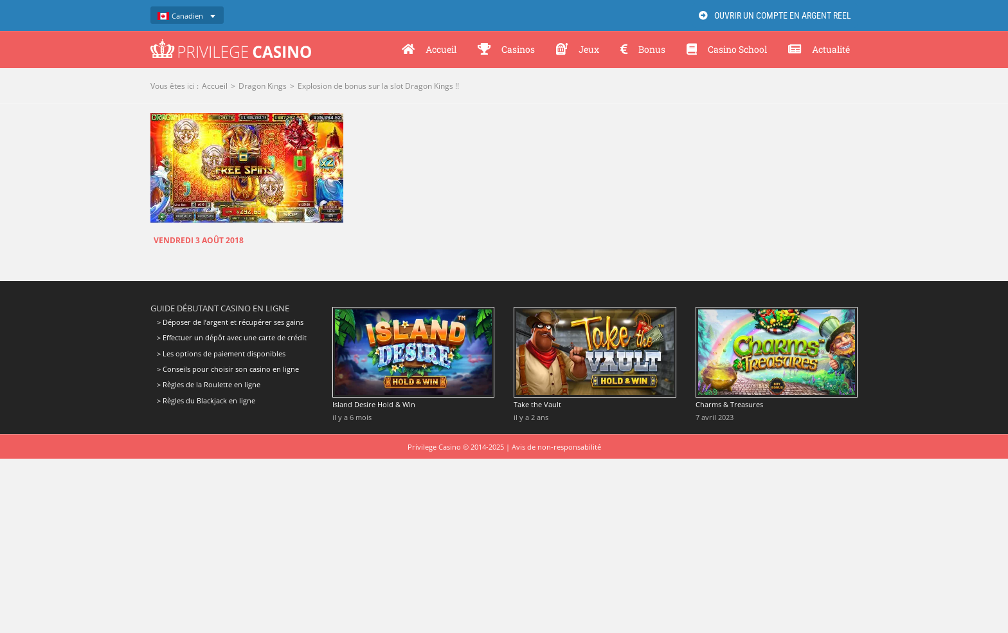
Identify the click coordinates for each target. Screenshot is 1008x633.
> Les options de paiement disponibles (221, 353)
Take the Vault (537, 404)
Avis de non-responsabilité (556, 447)
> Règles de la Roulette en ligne (208, 384)
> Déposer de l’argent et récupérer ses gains (230, 322)
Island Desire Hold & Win (373, 404)
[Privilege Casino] (230, 43)
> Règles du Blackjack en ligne (206, 400)
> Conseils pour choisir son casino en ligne (228, 369)
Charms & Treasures (729, 404)
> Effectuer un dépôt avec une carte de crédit (232, 337)
